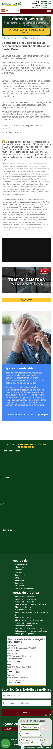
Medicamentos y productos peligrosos (30, 604)
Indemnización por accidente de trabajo (31, 631)
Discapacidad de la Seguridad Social (29, 628)
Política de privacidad (11, 744)
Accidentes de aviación (24, 596)
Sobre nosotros (21, 564)
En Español (19, 586)
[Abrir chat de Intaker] (22, 747)
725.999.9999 (14, 683)
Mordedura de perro (23, 607)
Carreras (18, 572)
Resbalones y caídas (23, 626)
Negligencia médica (23, 610)
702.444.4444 (14, 650)
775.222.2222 (14, 672)
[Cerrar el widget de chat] (50, 714)
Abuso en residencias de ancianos (29, 620)
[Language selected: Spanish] (10, 10)
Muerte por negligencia (24, 634)
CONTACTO (26, 300)
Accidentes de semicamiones (27, 623)
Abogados (19, 567)
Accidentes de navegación (25, 599)
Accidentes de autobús (24, 602)
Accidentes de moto (23, 618)
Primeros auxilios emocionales (18, 415)
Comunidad (20, 575)
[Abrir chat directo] (46, 714)
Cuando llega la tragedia (39, 415)
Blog (17, 578)
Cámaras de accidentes (24, 588)
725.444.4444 (14, 661)
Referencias (20, 580)
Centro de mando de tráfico (16, 38)
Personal (18, 570)
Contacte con (20, 583)
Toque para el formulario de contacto (26, 31)
